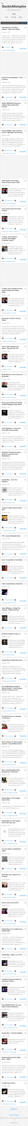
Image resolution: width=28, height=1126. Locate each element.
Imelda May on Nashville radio (12, 660)
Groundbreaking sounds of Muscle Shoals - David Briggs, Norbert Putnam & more (12, 688)
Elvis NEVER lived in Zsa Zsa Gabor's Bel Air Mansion (11, 1006)
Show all (23, 23)
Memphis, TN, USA (11, 153)
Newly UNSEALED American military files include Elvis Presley (11, 105)
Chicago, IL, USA (11, 502)
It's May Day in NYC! (8, 1083)
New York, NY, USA (11, 203)
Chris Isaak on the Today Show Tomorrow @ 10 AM (10, 181)
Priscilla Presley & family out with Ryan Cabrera (11, 980)
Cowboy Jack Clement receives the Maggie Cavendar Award (9, 238)
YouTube (13, 17)
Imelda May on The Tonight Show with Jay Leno (11, 822)
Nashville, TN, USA (11, 261)
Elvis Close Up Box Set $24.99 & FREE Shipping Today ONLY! (12, 403)
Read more (23, 48)
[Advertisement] (14, 64)
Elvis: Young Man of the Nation (12, 560)
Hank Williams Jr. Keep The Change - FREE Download (11, 609)
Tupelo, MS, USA (11, 50)
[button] (25, 28)
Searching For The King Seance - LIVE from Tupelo (11, 28)
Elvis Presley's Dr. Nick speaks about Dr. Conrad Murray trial (12, 743)
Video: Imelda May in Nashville (12, 584)
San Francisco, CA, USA (12, 231)
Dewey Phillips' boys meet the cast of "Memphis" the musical (12, 131)
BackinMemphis (14, 6)
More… (21, 17)
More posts (14, 1109)
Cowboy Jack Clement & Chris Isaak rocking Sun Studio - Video (12, 290)
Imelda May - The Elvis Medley (12, 1033)
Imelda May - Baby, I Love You (12, 955)
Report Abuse (14, 1122)
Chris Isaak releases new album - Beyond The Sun (10, 347)
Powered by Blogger (14, 1115)
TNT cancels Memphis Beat (11, 536)
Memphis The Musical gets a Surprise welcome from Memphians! (11, 454)
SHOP (6, 17)
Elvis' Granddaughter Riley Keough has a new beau (11, 771)
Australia (9, 369)
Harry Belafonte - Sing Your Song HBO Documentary (11, 429)
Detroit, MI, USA (10, 654)
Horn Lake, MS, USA (11, 341)
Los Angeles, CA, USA (12, 792)
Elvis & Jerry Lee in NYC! (10, 903)
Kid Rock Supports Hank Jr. (11, 634)
